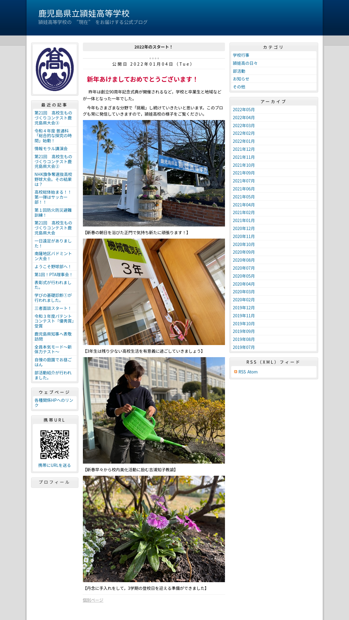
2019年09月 (244, 331)
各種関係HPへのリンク (54, 402)
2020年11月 (244, 236)
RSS (242, 372)
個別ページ (93, 600)
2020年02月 (244, 299)
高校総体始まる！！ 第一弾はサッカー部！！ (55, 197)
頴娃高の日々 (245, 63)
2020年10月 (244, 244)
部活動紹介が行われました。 (53, 375)
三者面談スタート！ (53, 308)
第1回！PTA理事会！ (54, 274)
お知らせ (241, 79)
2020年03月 (244, 291)
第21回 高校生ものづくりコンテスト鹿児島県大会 (54, 228)
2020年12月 (244, 228)
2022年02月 (244, 133)
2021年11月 (244, 157)
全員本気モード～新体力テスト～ (53, 349)
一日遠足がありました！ (53, 243)
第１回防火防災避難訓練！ (53, 212)
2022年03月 (244, 125)
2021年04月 (244, 205)
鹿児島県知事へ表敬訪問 (53, 336)
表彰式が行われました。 (53, 284)
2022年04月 (244, 117)
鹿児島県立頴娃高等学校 (84, 13)
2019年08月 (244, 339)
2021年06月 (244, 189)
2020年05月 (244, 276)
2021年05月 (244, 197)
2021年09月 (244, 173)
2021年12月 (244, 149)
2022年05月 (244, 109)
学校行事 (241, 55)
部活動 (239, 71)
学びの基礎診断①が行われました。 (53, 297)
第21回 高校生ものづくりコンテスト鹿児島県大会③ (54, 118)
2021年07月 (244, 181)
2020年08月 (244, 260)
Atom (252, 372)
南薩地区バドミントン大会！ (53, 255)
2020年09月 (244, 252)
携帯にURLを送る (54, 465)
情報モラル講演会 (51, 148)
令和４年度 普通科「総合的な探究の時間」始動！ (53, 136)
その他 (239, 87)
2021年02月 (244, 212)
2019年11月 (244, 315)
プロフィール (55, 482)
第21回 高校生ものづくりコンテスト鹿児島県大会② (54, 161)
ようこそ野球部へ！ (53, 266)
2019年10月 (244, 323)
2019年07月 (244, 347)
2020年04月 (244, 284)
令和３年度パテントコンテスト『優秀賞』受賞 (54, 321)
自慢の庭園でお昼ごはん (53, 362)
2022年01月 (244, 141)
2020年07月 (244, 268)
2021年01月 (244, 220)
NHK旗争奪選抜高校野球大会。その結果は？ (53, 179)
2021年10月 (244, 165)
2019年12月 (244, 307)
